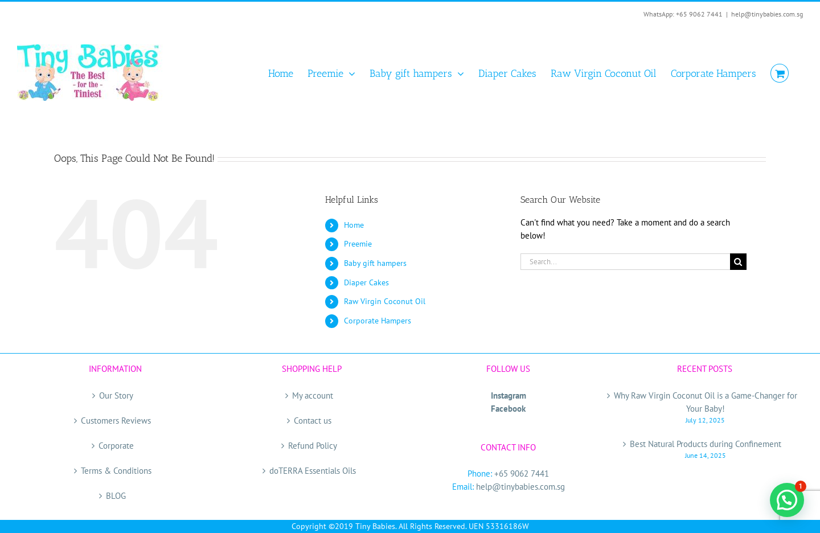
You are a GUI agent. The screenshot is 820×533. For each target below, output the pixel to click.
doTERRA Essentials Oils (312, 470)
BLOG (116, 495)
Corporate (116, 445)
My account (312, 395)
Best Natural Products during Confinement (705, 443)
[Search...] (625, 261)
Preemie (358, 244)
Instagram (508, 395)
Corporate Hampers (377, 320)
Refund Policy (312, 445)
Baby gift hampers (375, 263)
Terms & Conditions (116, 470)
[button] (787, 500)
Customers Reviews (116, 420)
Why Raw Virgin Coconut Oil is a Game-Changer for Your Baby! (705, 402)
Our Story (116, 395)
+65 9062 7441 (521, 473)
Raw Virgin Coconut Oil (384, 301)
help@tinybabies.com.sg (767, 14)
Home (354, 225)
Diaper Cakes (366, 282)
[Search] (738, 261)
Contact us (312, 420)
